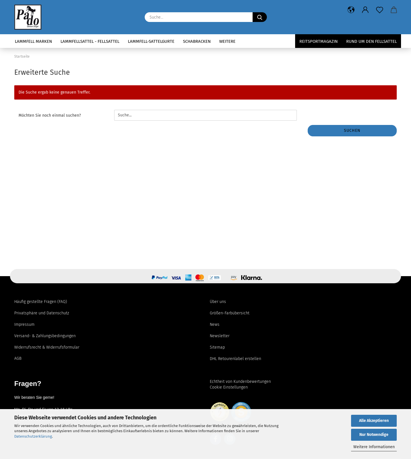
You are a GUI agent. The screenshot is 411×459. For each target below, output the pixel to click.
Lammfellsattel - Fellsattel (90, 41)
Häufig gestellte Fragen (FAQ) (40, 301)
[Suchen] (260, 17)
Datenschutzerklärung (33, 436)
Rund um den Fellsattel (371, 41)
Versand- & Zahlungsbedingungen (45, 335)
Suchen (352, 130)
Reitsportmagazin (318, 41)
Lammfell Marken (33, 41)
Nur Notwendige (373, 434)
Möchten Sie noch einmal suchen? (50, 115)
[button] (351, 10)
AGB (17, 358)
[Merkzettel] (379, 10)
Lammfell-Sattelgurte (151, 41)
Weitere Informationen (374, 446)
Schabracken (197, 41)
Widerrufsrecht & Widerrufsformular (46, 347)
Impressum (24, 324)
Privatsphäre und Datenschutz (41, 313)
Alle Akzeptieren (374, 420)
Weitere (227, 41)
